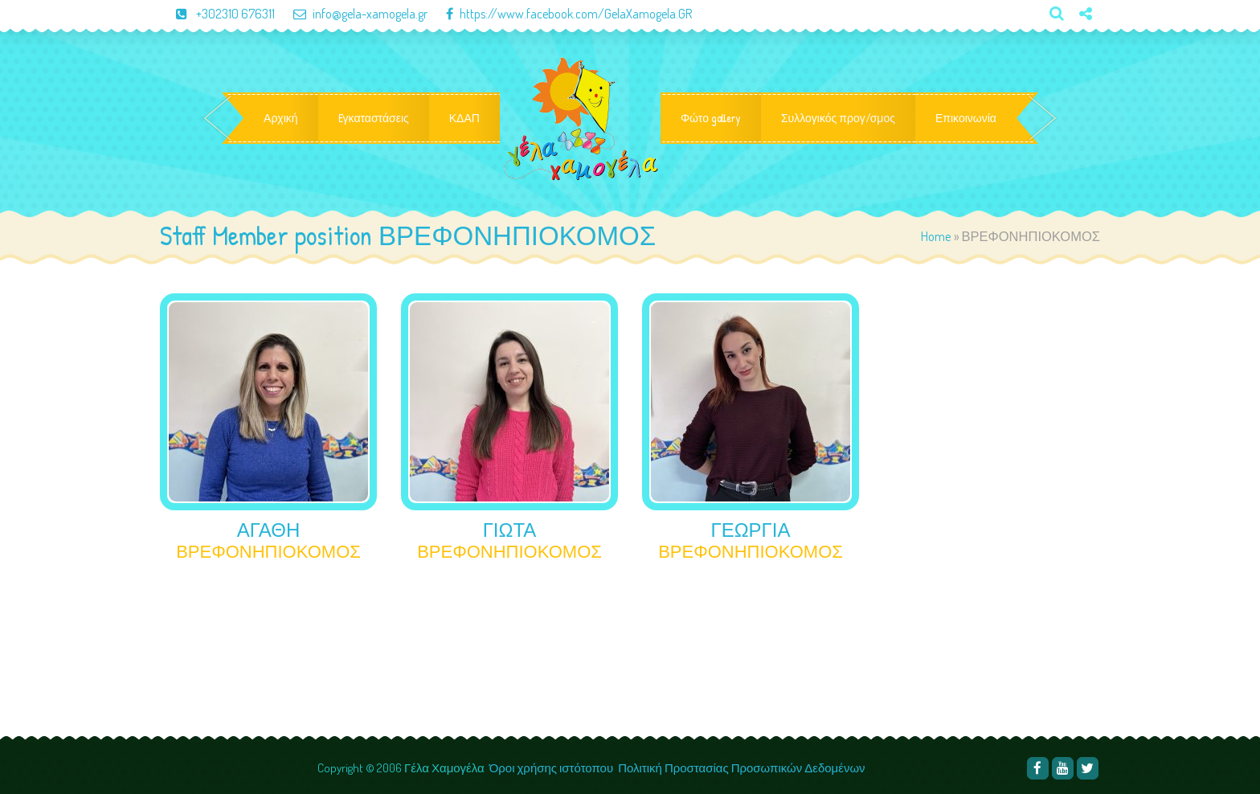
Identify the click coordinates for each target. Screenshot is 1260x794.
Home (936, 235)
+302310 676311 (218, 14)
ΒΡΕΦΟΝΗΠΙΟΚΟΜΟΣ (268, 551)
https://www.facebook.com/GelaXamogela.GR (561, 14)
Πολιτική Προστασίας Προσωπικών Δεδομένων (742, 768)
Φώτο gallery (711, 118)
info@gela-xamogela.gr (352, 14)
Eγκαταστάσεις (373, 118)
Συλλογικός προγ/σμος (838, 118)
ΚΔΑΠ (464, 118)
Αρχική (280, 118)
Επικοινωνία (966, 118)
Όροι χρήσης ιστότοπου (551, 768)
